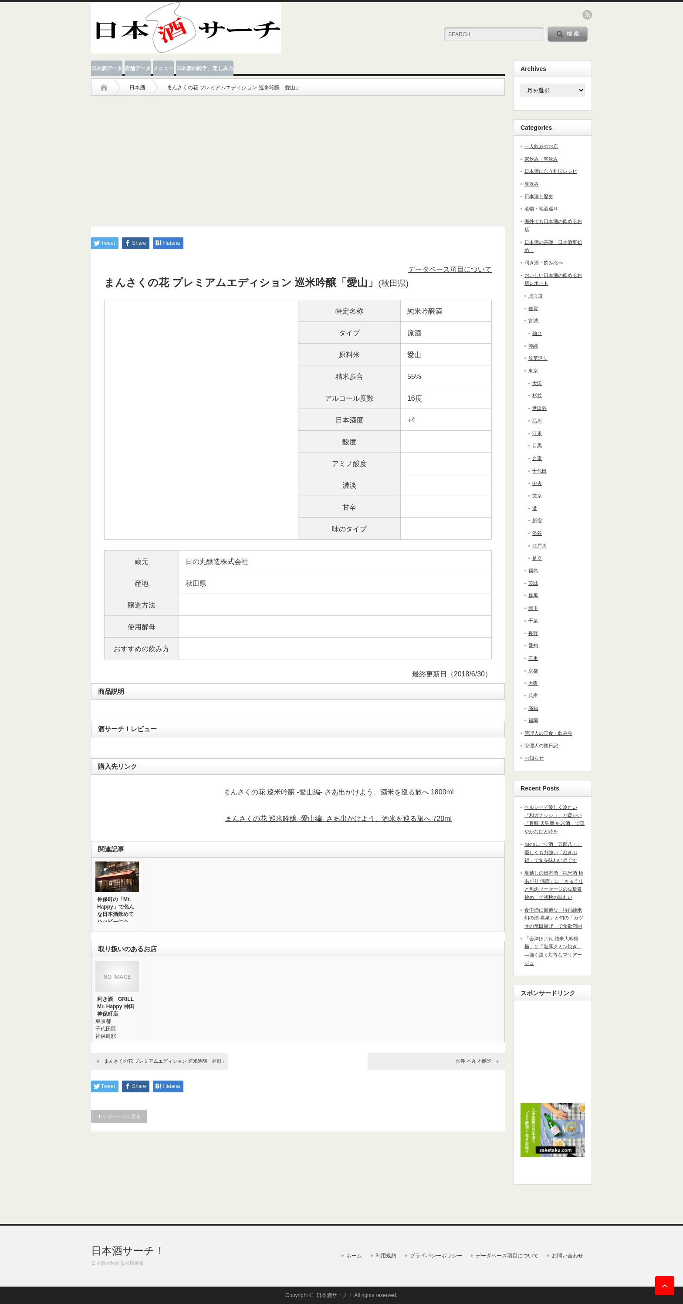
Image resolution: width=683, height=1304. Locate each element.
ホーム (354, 1256)
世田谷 (539, 408)
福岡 (533, 720)
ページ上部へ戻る (664, 1285)
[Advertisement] (298, 157)
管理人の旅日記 (541, 745)
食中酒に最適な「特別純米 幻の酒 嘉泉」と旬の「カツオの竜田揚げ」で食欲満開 (553, 918)
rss (587, 15)
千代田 (539, 470)
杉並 (537, 395)
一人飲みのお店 (541, 146)
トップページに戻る (119, 1116)
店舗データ (138, 68)
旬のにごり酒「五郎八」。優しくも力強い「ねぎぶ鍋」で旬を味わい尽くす (553, 852)
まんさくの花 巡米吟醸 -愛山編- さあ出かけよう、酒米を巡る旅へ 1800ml (338, 792)
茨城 (533, 583)
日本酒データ (106, 68)
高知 (533, 708)
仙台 (537, 333)
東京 (533, 370)
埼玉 (533, 608)
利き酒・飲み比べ (543, 262)
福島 (533, 570)
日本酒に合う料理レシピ (550, 171)
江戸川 (539, 545)
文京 (537, 495)
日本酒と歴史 (538, 196)
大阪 (533, 683)
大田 (537, 383)
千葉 (533, 620)
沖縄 (533, 345)
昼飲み (531, 183)
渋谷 (537, 533)
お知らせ (534, 757)
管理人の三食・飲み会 (548, 733)
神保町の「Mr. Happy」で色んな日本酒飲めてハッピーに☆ (115, 910)
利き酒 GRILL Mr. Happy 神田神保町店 (115, 1006)
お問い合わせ (567, 1256)
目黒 (537, 445)
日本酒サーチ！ (128, 1251)
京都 (533, 670)
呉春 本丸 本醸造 (474, 1061)
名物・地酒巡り (541, 208)
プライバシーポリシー (436, 1256)
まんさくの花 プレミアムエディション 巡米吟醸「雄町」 (165, 1061)
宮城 (533, 320)
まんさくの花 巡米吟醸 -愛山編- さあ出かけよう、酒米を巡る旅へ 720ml (338, 818)
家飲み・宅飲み (541, 159)
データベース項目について (450, 269)
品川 (537, 420)
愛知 (533, 645)
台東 (537, 458)
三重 (533, 658)
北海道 (535, 295)
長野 (533, 633)
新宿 (537, 520)
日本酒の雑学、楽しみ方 (204, 68)
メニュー (163, 68)
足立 (537, 558)
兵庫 (533, 695)
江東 (537, 433)
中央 (537, 483)
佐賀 (533, 308)
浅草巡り (538, 358)
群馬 (533, 595)
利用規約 (385, 1256)
